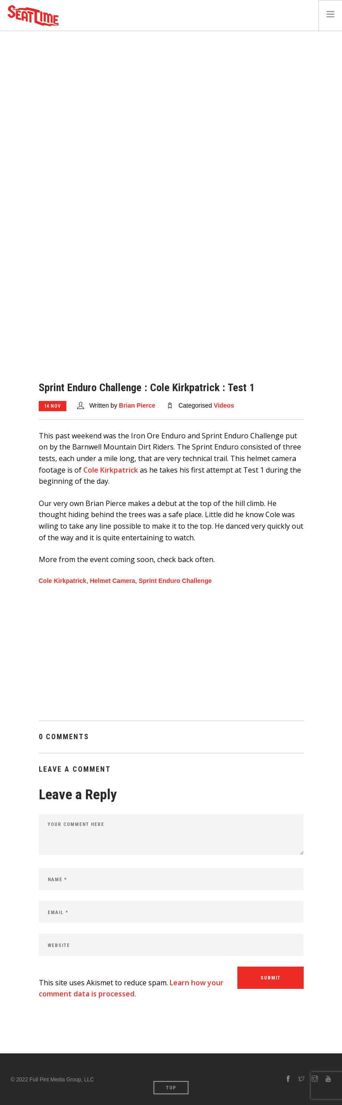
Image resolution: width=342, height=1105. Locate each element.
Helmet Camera (112, 580)
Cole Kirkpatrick (110, 470)
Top (171, 1088)
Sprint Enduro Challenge (175, 580)
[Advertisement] (171, 98)
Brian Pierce (137, 405)
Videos (224, 405)
